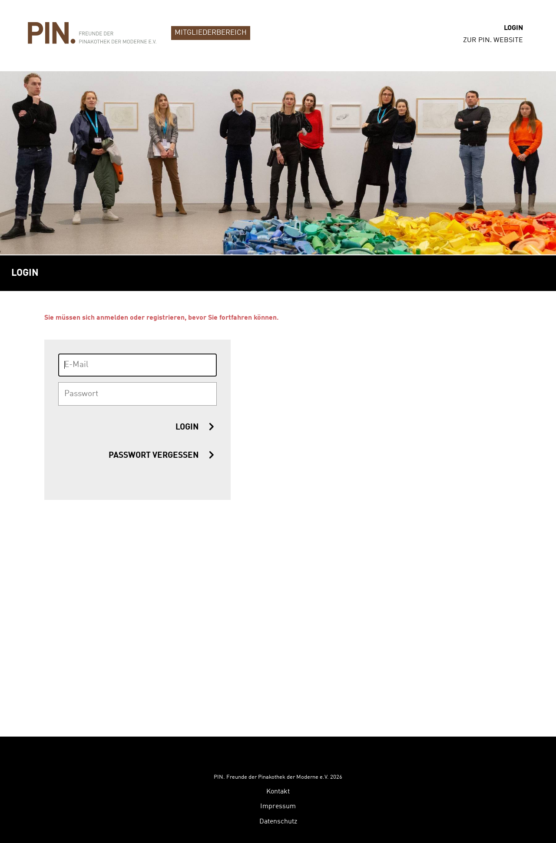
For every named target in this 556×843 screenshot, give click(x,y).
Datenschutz (278, 784)
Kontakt (278, 754)
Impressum (278, 769)
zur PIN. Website (493, 40)
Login (513, 28)
